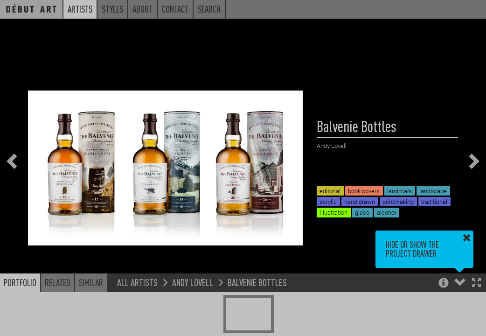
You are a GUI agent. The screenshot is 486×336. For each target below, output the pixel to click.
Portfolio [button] (20, 282)
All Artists (137, 282)
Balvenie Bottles (257, 282)
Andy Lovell (192, 282)
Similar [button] (91, 282)
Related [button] (57, 282)
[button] (476, 283)
